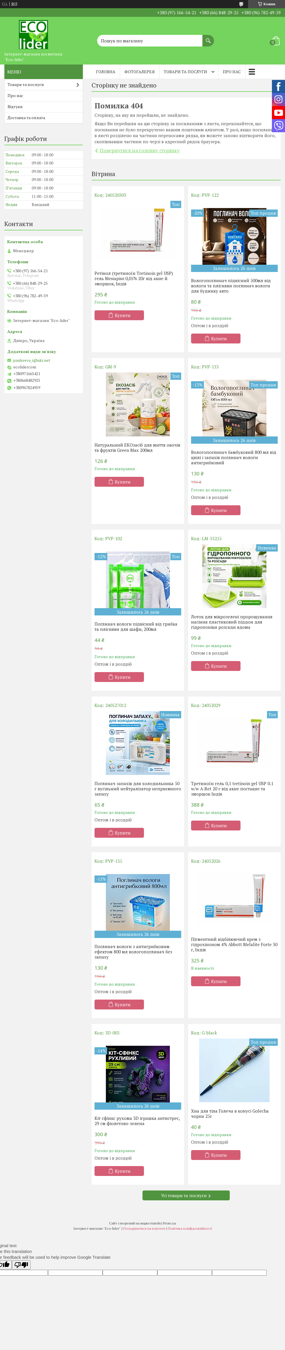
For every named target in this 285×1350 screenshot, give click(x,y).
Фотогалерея (139, 71)
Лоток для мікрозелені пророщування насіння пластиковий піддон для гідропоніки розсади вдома (231, 622)
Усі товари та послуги (184, 1195)
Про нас (232, 71)
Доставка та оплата (26, 117)
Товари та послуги (185, 71)
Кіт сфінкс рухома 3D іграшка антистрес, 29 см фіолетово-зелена (137, 1121)
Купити (123, 315)
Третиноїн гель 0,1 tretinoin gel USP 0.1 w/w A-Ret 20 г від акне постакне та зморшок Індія (232, 788)
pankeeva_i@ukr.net (31, 360)
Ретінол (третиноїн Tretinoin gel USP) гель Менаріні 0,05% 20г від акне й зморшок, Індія (134, 278)
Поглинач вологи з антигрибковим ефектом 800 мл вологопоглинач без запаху (133, 951)
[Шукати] (208, 38)
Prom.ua (169, 1223)
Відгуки (15, 106)
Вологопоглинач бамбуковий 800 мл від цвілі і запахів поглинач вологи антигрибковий (233, 457)
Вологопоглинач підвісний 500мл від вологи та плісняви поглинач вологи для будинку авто (231, 285)
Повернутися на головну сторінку (140, 150)
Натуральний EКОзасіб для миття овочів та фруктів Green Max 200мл (137, 447)
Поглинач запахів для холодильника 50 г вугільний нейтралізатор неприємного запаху (138, 788)
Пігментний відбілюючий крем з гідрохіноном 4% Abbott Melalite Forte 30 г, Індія (234, 944)
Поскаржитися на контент (144, 1228)
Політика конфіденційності (190, 1228)
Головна (105, 71)
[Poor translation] (21, 1265)
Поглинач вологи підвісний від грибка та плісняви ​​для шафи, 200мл (136, 626)
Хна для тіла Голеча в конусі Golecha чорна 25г (230, 1113)
